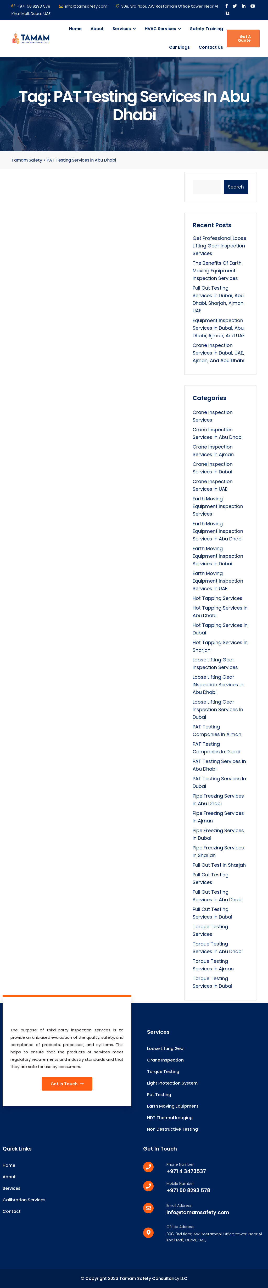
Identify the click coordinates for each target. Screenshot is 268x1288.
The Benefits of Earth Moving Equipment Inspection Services (217, 270)
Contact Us (211, 47)
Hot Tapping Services (217, 598)
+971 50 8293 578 (31, 6)
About (97, 29)
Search (236, 187)
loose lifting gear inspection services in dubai (218, 709)
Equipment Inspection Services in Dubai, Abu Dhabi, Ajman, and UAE (219, 328)
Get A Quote (244, 38)
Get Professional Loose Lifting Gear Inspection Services (219, 246)
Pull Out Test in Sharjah (219, 865)
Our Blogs (179, 47)
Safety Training (206, 29)
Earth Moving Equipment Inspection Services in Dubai (218, 556)
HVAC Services (163, 29)
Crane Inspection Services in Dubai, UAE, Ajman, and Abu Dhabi (218, 353)
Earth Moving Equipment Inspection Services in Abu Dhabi (218, 531)
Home (75, 29)
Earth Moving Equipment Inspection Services (218, 506)
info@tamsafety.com (83, 6)
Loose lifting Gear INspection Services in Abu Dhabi (218, 684)
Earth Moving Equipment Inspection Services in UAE (218, 581)
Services (124, 29)
